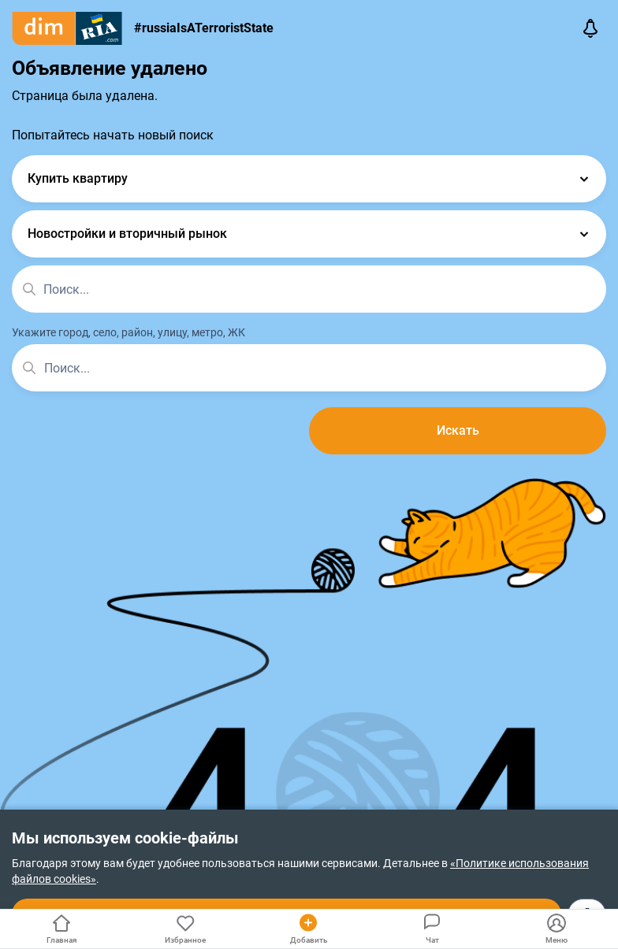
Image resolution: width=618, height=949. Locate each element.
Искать (458, 430)
